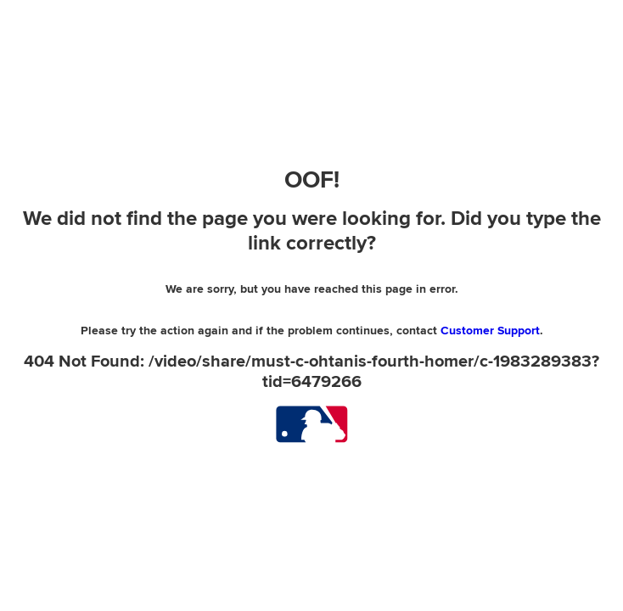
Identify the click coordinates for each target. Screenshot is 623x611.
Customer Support (490, 330)
